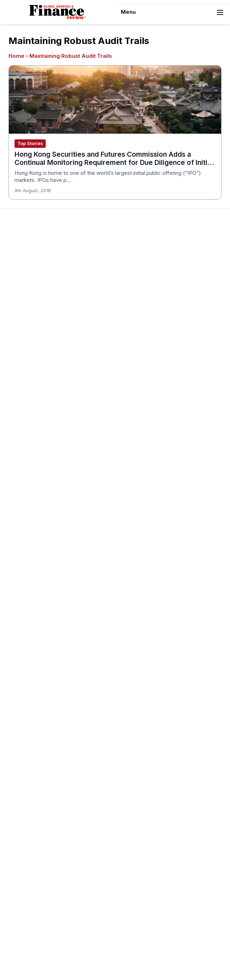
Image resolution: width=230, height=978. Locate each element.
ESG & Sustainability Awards (154, 552)
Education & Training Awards (155, 541)
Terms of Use (25, 327)
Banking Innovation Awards (153, 624)
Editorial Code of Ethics (37, 827)
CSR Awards (136, 480)
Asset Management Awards (154, 408)
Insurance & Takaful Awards (154, 593)
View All (130, 389)
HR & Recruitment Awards (40, 735)
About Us (20, 265)
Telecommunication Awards (42, 725)
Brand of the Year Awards (152, 418)
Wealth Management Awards (43, 766)
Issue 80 (131, 276)
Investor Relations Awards (40, 663)
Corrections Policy (31, 817)
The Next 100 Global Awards (43, 755)
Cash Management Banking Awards (164, 438)
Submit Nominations (33, 438)
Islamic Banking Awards (37, 684)
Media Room (24, 459)
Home (16, 56)
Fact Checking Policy (34, 848)
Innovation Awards (143, 582)
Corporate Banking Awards (153, 510)
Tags (185, 946)
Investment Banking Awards (154, 603)
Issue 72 (131, 358)
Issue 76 (131, 317)
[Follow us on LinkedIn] (129, 959)
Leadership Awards (32, 673)
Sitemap (164, 946)
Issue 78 (131, 296)
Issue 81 (130, 265)
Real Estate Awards (32, 694)
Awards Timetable (30, 418)
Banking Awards (140, 613)
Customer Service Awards (152, 469)
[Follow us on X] (143, 959)
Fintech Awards (139, 531)
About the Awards (30, 408)
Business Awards (141, 428)
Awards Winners (28, 428)
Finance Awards (140, 644)
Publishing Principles (33, 797)
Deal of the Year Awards (150, 490)
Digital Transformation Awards (157, 521)
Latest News (24, 307)
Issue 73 (131, 348)
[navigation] (172, 12)
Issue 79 (131, 286)
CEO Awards (136, 459)
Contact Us (22, 296)
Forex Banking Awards (148, 572)
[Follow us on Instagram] (101, 959)
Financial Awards (29, 858)
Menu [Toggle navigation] (173, 12)
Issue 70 (131, 379)
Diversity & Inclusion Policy (41, 838)
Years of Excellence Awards (43, 786)
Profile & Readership (33, 286)
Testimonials (24, 449)
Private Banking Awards (37, 869)
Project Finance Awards (37, 704)
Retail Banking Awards (35, 889)
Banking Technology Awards (155, 449)
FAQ (13, 469)
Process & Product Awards (41, 714)
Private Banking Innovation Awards (50, 879)
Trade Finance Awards (36, 745)
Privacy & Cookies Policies (41, 317)
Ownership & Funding (34, 807)
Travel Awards (26, 776)
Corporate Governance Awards (158, 500)
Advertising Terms (31, 337)
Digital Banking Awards (148, 634)
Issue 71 (130, 368)
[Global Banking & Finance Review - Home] (57, 12)
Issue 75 (131, 327)
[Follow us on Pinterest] (87, 959)
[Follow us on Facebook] (115, 959)
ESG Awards (136, 562)
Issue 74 (131, 337)
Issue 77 (131, 307)
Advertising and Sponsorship (43, 276)
